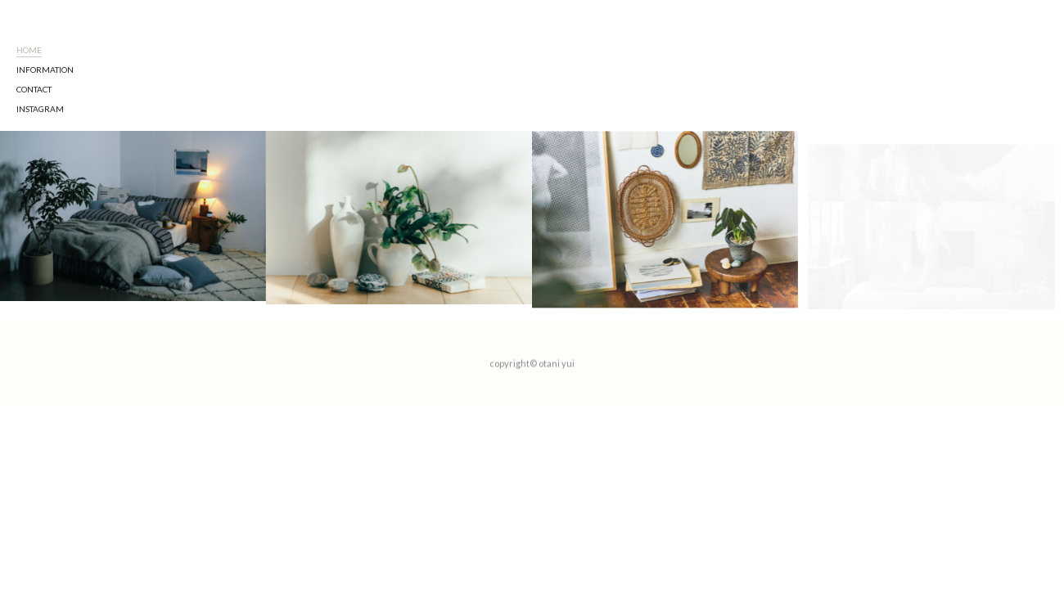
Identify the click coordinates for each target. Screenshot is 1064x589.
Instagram (40, 6)
